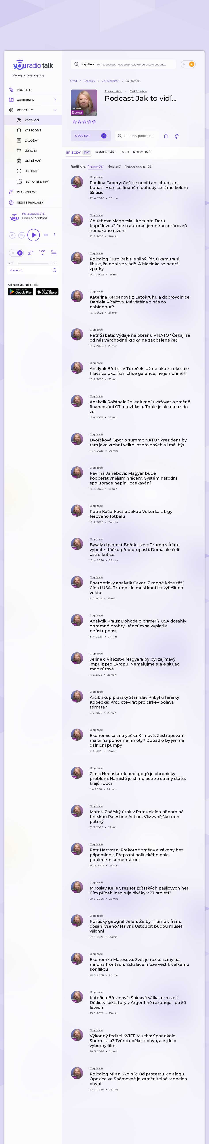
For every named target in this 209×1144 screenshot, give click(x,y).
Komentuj (33, 270)
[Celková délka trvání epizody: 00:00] (54, 263)
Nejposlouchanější (138, 166)
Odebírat (90, 135)
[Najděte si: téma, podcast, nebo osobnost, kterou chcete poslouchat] (123, 64)
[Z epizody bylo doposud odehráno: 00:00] (11, 263)
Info (125, 152)
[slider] (18, 263)
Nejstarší (114, 166)
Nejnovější (95, 166)
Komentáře (106, 152)
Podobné (142, 152)
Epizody (78, 152)
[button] (33, 100)
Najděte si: (88, 64)
